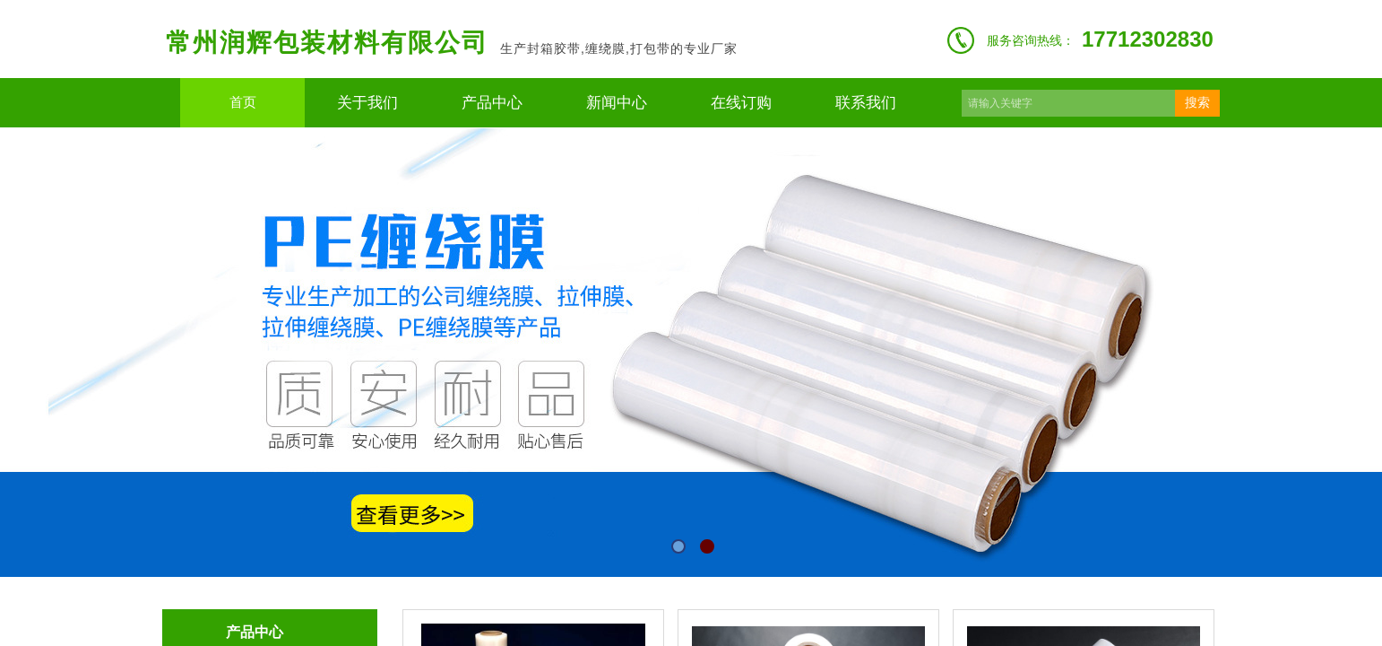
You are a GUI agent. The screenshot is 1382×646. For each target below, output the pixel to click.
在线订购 (741, 102)
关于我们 (367, 102)
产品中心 (492, 102)
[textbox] (1068, 103)
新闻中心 (616, 102)
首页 (242, 102)
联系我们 (865, 102)
